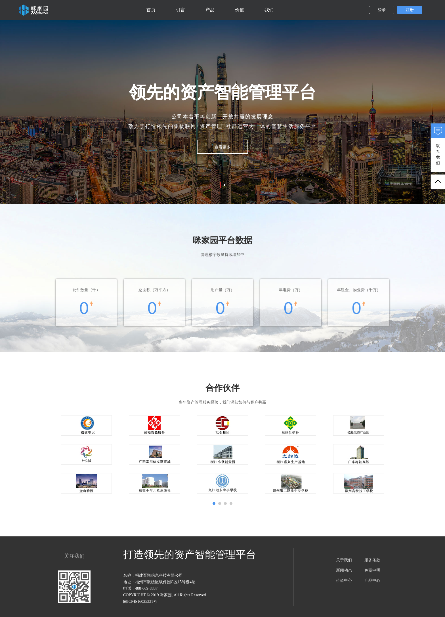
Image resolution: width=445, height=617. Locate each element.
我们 (269, 9)
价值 (239, 9)
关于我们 (344, 560)
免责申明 (372, 570)
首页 (151, 9)
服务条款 (372, 560)
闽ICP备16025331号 (140, 601)
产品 (210, 9)
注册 (410, 10)
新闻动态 (344, 570)
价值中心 (344, 580)
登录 (382, 10)
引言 (180, 9)
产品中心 (372, 580)
